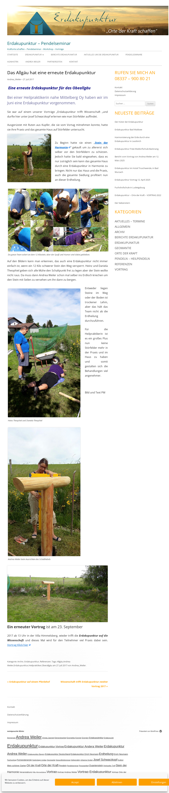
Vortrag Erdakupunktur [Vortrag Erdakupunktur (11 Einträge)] (94, 772)
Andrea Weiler (32, 61)
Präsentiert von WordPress (150, 731)
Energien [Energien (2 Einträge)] (85, 738)
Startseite (12, 54)
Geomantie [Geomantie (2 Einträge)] (51, 760)
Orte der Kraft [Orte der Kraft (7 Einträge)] (49, 765)
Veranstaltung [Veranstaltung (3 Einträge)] (25, 772)
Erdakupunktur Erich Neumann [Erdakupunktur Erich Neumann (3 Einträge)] (85, 754)
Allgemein (122, 227)
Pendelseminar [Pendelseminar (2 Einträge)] (72, 766)
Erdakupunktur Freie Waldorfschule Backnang (137, 148)
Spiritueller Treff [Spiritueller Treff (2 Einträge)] (109, 766)
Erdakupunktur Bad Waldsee (128, 129)
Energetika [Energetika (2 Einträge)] (71, 738)
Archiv (20, 661)
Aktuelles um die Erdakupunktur (101, 54)
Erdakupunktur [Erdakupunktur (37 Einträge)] (22, 745)
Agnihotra (12, 61)
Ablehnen (117, 782)
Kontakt (73, 61)
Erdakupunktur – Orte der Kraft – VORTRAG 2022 (138, 195)
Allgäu (60, 661)
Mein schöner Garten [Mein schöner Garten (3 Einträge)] (16, 766)
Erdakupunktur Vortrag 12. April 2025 (132, 179)
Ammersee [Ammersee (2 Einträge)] (11, 738)
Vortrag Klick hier (17, 645)
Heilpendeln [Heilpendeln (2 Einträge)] (75, 760)
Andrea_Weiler (14, 79)
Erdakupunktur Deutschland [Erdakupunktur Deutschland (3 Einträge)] (57, 754)
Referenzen (45, 661)
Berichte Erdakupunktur (64, 54)
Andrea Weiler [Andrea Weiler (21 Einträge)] (29, 737)
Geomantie (123, 248)
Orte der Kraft (126, 253)
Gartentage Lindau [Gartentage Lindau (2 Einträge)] (39, 760)
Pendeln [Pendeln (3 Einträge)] (63, 766)
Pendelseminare (134, 54)
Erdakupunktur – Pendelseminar (39, 43)
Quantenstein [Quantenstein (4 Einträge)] (96, 765)
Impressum (120, 95)
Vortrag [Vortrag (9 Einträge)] (52, 772)
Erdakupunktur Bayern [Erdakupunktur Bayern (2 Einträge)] (35, 754)
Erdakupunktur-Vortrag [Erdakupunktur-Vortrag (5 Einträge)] (51, 746)
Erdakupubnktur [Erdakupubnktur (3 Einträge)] (96, 738)
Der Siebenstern (122, 202)
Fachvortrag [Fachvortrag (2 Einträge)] (11, 760)
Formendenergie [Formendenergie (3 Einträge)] (24, 760)
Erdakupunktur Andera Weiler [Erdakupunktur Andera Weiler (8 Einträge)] (83, 746)
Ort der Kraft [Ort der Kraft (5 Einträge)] (34, 765)
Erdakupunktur (33, 54)
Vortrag (121, 269)
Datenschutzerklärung (125, 91)
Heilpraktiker (35, 665)
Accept (75, 782)
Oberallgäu (47, 665)
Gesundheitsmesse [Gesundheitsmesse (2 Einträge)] (63, 760)
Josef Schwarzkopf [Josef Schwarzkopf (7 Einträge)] (105, 759)
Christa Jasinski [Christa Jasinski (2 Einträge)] (48, 738)
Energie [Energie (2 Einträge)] (78, 738)
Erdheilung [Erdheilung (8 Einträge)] (106, 754)
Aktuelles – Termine (130, 221)
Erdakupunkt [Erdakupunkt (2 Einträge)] (109, 738)
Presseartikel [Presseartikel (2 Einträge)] (84, 766)
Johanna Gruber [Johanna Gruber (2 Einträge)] (86, 760)
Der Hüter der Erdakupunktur (129, 121)
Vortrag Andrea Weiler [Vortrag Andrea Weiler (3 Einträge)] (67, 772)
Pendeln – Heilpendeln (132, 259)
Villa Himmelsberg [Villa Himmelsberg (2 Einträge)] (39, 772)
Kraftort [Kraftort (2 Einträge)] (120, 760)
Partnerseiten (54, 61)
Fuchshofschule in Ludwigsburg (130, 187)
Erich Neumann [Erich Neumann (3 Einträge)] (121, 754)
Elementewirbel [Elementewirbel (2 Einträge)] (60, 738)
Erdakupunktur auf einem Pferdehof (28, 681)
